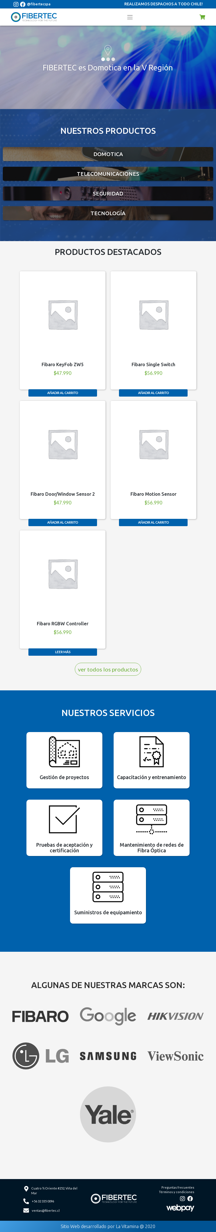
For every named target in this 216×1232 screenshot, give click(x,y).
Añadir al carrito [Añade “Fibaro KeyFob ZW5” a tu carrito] (62, 393)
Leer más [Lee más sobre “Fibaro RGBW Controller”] (62, 652)
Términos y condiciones (176, 1192)
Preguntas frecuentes (177, 1187)
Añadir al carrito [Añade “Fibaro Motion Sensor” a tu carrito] (153, 522)
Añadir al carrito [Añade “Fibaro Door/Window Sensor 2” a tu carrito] (62, 522)
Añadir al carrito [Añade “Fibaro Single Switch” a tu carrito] (153, 393)
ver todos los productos (108, 669)
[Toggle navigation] (130, 17)
